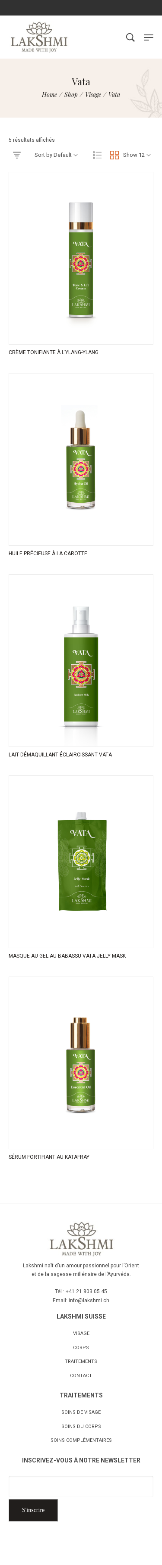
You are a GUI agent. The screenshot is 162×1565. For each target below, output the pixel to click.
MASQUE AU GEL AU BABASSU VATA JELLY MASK (67, 956)
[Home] (49, 94)
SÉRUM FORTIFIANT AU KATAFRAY (49, 1157)
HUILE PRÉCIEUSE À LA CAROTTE (48, 554)
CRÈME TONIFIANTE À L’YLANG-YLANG (53, 352)
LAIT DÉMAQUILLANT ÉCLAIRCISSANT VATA (60, 755)
